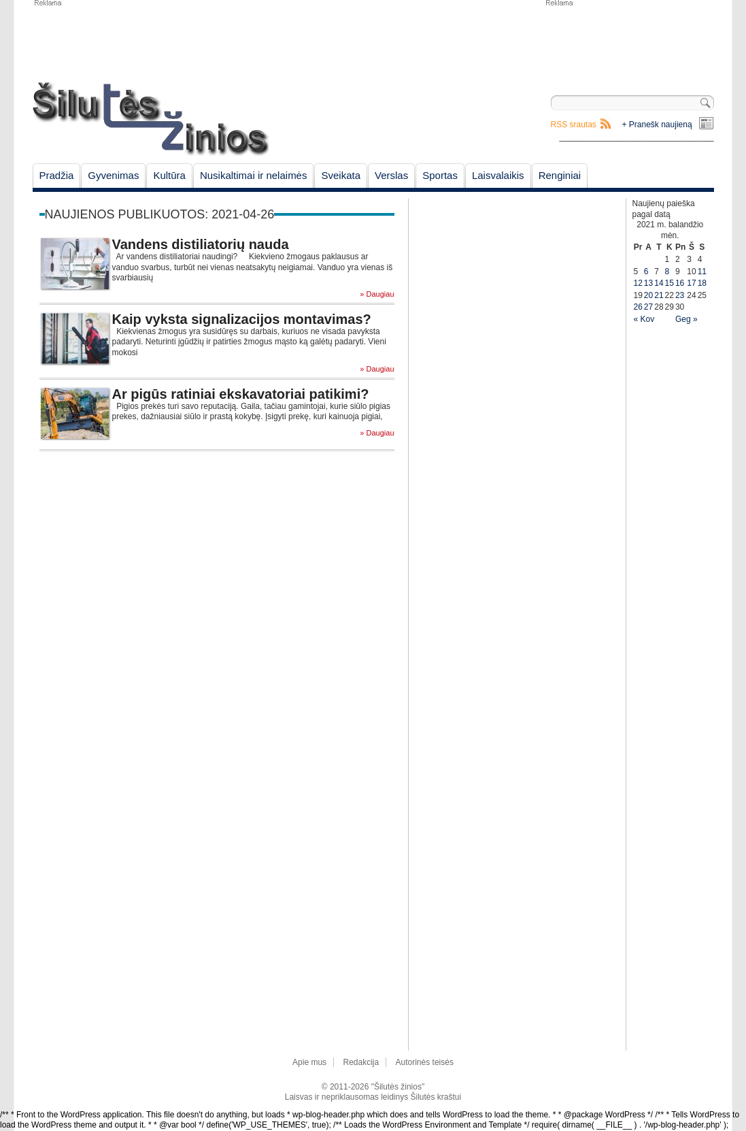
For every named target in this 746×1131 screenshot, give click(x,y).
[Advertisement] (629, 41)
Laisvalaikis (498, 175)
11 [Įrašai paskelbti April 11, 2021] (702, 271)
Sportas (440, 175)
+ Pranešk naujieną (657, 124)
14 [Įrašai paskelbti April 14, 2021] (658, 283)
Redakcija (361, 1062)
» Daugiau (377, 294)
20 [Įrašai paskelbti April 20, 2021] (648, 295)
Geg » (686, 319)
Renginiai (560, 175)
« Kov (644, 319)
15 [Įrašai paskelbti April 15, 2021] (669, 283)
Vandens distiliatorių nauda (200, 244)
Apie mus (309, 1062)
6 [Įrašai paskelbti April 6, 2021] (646, 271)
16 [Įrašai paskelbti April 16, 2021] (679, 283)
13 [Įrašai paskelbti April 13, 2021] (648, 283)
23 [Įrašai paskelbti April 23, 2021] (679, 295)
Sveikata (340, 175)
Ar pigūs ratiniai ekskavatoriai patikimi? (240, 394)
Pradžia (56, 175)
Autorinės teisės (425, 1062)
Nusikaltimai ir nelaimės (253, 175)
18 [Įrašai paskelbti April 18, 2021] (702, 283)
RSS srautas (573, 124)
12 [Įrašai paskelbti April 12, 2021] (638, 283)
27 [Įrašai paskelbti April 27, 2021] (648, 307)
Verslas (391, 175)
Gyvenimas (113, 175)
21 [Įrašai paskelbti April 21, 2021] (658, 295)
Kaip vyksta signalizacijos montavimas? (241, 319)
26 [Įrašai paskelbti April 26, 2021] (638, 307)
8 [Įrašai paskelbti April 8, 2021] (667, 271)
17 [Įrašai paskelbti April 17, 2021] (691, 283)
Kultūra (169, 175)
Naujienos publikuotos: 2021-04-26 (160, 214)
